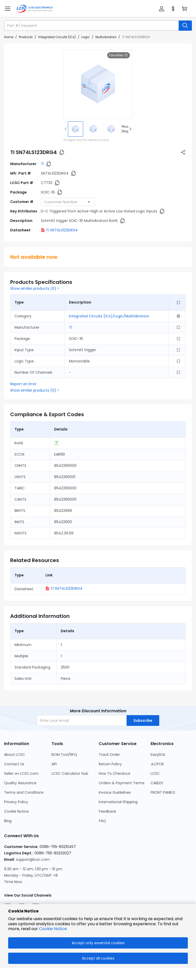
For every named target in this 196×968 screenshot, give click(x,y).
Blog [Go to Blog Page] (7, 820)
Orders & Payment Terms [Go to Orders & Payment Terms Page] (121, 783)
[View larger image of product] (98, 84)
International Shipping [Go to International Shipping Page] (118, 801)
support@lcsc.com (33, 859)
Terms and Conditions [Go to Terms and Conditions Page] (24, 792)
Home (8, 37)
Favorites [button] (118, 55)
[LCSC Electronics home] (34, 9)
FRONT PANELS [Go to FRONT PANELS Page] (163, 792)
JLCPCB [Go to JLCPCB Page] (157, 764)
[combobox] (68, 202)
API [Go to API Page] (54, 764)
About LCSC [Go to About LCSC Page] (14, 754)
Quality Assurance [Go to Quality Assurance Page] (20, 783)
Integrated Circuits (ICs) (57, 37)
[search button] (185, 25)
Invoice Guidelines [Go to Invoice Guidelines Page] (115, 792)
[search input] (92, 25)
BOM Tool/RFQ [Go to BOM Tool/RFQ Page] (64, 754)
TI (42, 163)
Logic (85, 37)
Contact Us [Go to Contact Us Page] (14, 764)
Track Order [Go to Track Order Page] (109, 754)
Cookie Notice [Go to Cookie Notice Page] (16, 811)
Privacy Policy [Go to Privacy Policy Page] (16, 801)
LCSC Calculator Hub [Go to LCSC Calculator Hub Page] (70, 773)
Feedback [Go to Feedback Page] (107, 811)
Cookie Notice (53, 929)
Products (26, 37)
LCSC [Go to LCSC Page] (155, 773)
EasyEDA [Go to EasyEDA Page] (158, 754)
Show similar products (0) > (34, 288)
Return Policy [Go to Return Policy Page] (110, 764)
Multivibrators (105, 37)
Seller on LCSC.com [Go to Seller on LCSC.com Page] (21, 773)
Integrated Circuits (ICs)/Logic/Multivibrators (109, 316)
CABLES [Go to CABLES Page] (157, 783)
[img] (75, 129)
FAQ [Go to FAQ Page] (102, 820)
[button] (161, 9)
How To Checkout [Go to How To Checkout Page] (114, 773)
